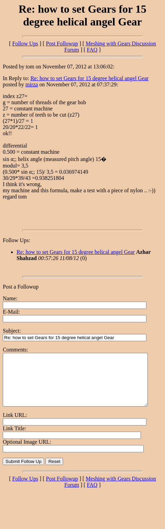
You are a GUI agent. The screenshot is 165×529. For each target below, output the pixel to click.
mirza (31, 84)
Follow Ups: (16, 240)
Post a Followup (21, 287)
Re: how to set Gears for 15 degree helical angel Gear (89, 78)
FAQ (92, 50)
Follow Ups (25, 43)
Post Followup (62, 43)
